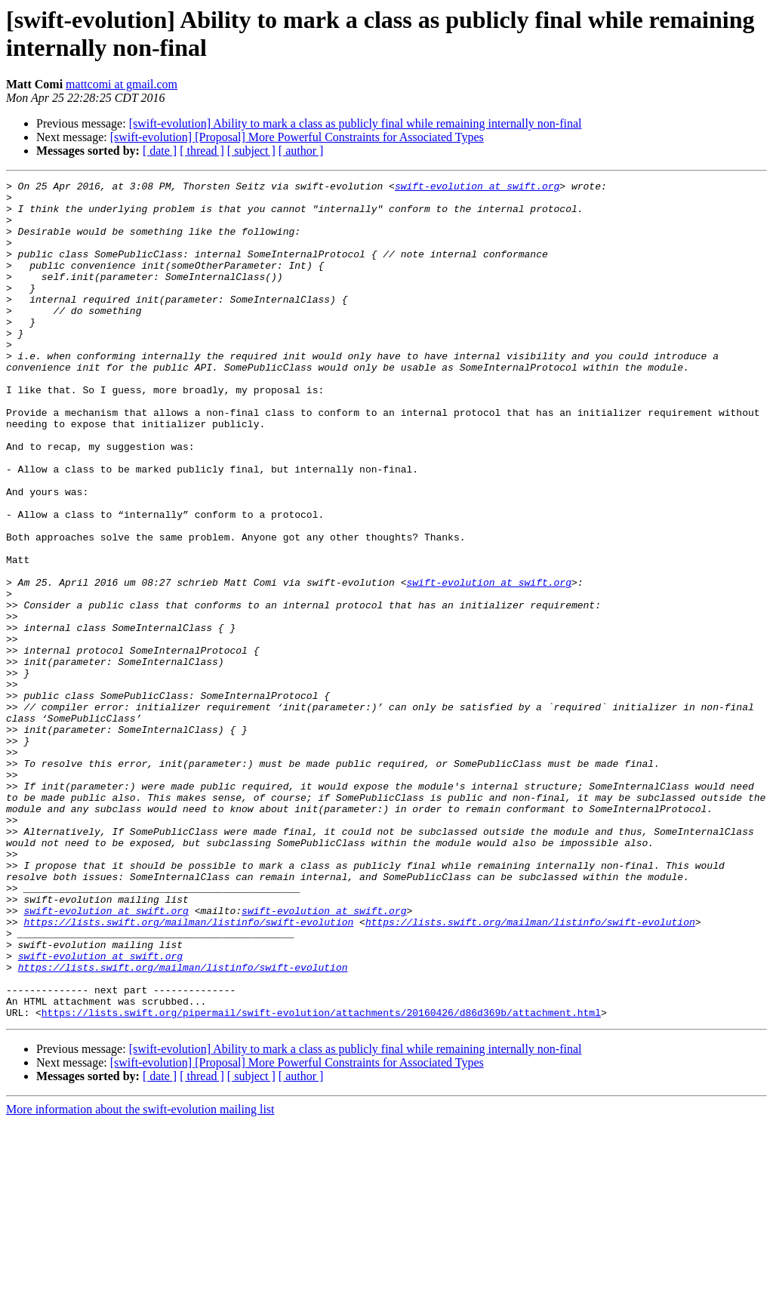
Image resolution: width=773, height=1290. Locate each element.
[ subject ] (251, 150)
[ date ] (160, 150)
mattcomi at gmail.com (121, 84)
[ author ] (301, 150)
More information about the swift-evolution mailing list (140, 1276)
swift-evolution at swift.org (477, 188)
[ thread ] (202, 150)
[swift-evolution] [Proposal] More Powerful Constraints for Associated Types (297, 137)
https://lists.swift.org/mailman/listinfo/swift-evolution (188, 1071)
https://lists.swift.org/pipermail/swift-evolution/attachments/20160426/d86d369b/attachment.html (321, 1180)
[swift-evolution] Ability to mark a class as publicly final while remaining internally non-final (355, 123)
